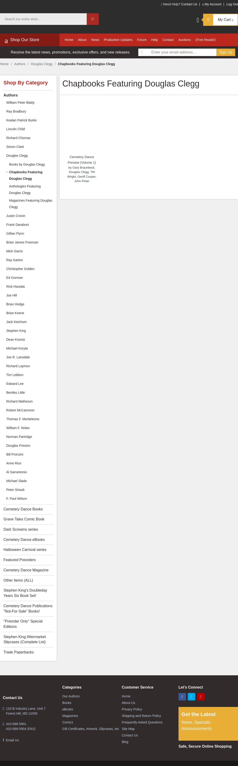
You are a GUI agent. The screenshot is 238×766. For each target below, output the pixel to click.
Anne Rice (13, 463)
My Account (211, 4)
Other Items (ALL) (18, 580)
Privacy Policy (132, 709)
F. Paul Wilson (16, 498)
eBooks (67, 709)
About (82, 40)
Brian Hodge (15, 304)
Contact (168, 40)
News (95, 40)
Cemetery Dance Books (23, 509)
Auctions (184, 40)
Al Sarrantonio (16, 472)
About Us (128, 703)
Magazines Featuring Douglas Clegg (30, 204)
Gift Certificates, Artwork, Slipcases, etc (90, 729)
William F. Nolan (18, 428)
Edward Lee (15, 384)
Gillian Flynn (15, 233)
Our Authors (71, 696)
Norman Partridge (19, 437)
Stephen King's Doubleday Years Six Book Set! (25, 593)
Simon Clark (15, 147)
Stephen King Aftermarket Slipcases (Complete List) (24, 639)
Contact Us (189, 4)
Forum (141, 40)
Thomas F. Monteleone (22, 419)
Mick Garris (14, 251)
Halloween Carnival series (24, 550)
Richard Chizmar (18, 138)
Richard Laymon (18, 366)
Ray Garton (14, 260)
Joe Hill (11, 295)
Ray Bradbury (16, 111)
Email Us (12, 740)
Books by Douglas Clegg (27, 164)
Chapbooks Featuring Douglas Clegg (26, 175)
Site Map (128, 729)
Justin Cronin (15, 216)
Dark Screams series (20, 529)
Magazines (70, 716)
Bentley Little (15, 392)
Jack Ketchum (16, 322)
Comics (67, 722)
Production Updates (118, 40)
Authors (19, 64)
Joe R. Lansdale (18, 357)
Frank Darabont (17, 224)
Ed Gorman (14, 278)
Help (154, 40)
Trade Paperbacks (18, 652)
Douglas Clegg (41, 64)
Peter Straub (15, 490)
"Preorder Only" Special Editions (23, 624)
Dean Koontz (15, 339)
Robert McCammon (20, 410)
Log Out (232, 4)
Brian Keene (15, 313)
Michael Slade (16, 481)
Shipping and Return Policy (141, 716)
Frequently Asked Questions (142, 722)
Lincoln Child (15, 129)
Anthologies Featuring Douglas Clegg (25, 189)
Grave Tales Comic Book (23, 519)
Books (66, 703)
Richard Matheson (19, 401)
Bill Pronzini (14, 454)
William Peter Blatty (20, 102)
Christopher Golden (20, 269)
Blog (125, 742)
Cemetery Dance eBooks (24, 540)
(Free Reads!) (205, 40)
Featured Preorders (19, 560)
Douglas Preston (18, 445)
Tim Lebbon (14, 375)
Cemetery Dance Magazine (26, 570)
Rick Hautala (15, 286)
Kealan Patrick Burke (21, 120)
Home (69, 40)
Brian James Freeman (22, 242)
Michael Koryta (17, 348)
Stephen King (16, 331)
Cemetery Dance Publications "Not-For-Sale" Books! (28, 608)
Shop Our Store (22, 40)
